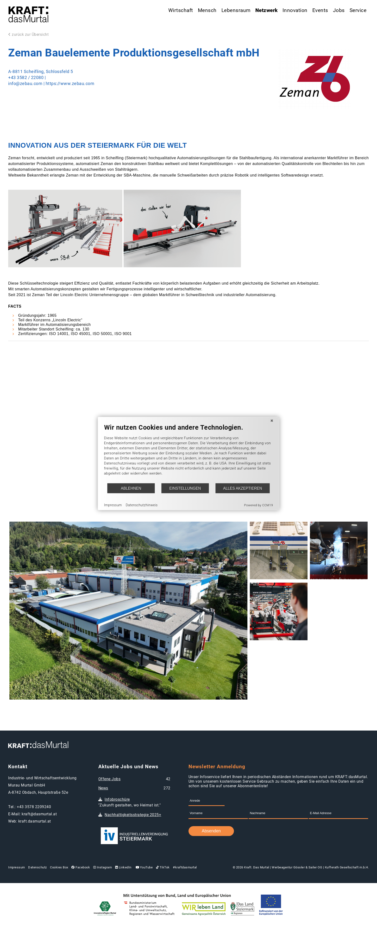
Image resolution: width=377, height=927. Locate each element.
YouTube (144, 867)
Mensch (207, 10)
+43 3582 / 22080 (26, 77)
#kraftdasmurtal (185, 867)
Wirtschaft (180, 10)
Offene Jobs (109, 779)
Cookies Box (59, 867)
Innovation (295, 10)
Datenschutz (37, 867)
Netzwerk (266, 10)
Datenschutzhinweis (142, 505)
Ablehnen (131, 488)
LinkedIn (123, 867)
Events (320, 10)
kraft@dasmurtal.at (39, 814)
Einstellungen (185, 488)
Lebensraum (236, 10)
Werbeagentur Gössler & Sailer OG (297, 867)
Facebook (80, 867)
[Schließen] (272, 420)
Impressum (16, 867)
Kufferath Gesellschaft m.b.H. (347, 867)
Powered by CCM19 (258, 505)
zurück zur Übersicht (28, 34)
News (103, 788)
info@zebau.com (25, 83)
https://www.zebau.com (70, 83)
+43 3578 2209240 (34, 807)
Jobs (339, 10)
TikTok (163, 867)
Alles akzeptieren (242, 488)
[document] (188, 453)
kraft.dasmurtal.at (34, 821)
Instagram (102, 867)
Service (358, 10)
